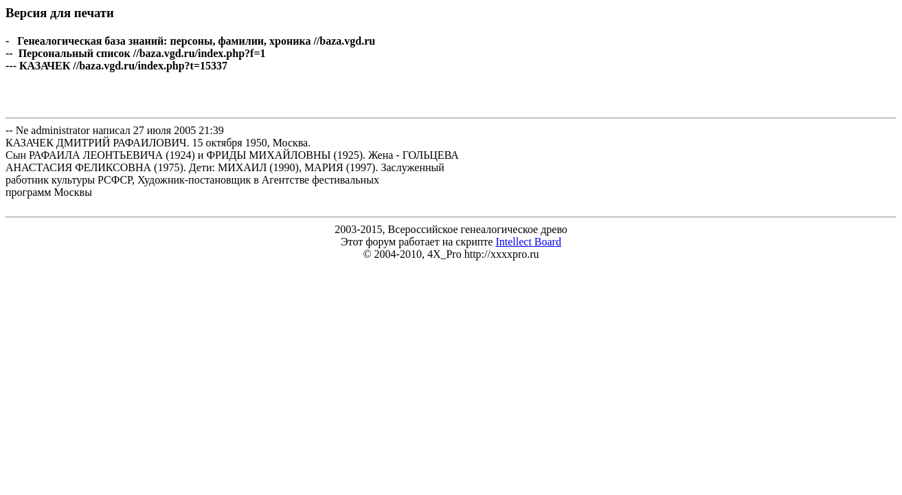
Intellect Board (528, 242)
